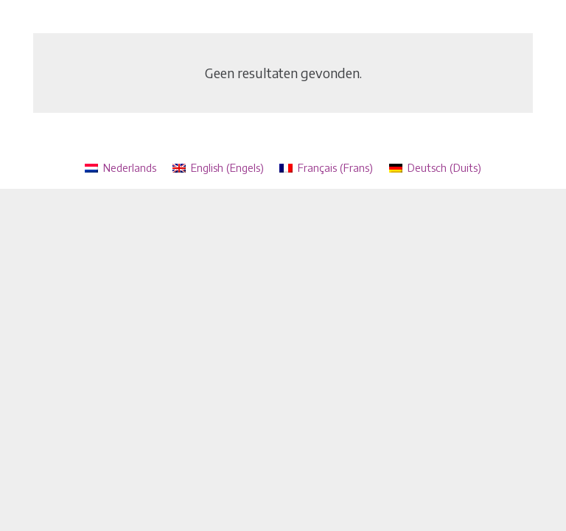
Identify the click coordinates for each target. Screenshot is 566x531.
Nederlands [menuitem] (129, 167)
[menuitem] (120, 167)
